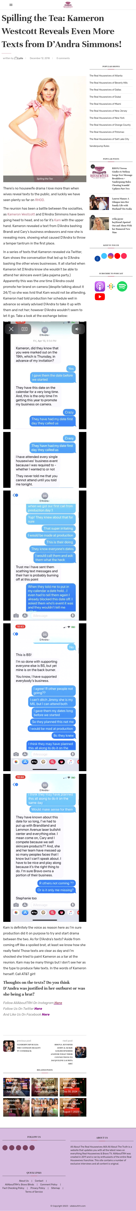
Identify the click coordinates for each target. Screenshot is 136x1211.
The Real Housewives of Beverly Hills (109, 82)
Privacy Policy (37, 1188)
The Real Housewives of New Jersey (108, 111)
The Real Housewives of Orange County (110, 125)
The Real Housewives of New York (107, 118)
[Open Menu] (11, 4)
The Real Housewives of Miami (105, 104)
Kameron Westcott (21, 214)
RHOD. (40, 200)
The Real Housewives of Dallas (105, 89)
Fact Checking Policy (13, 1188)
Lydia (19, 58)
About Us (24, 1181)
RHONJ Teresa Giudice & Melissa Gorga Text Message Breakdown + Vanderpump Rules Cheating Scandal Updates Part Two (122, 178)
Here (58, 1003)
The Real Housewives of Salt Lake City (109, 139)
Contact (39, 1181)
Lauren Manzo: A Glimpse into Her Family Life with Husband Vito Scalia (122, 203)
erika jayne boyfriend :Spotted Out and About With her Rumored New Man (122, 226)
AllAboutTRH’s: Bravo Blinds (19, 1184)
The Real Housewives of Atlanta (106, 75)
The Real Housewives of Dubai (105, 97)
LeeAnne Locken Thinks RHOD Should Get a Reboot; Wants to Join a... (73, 1099)
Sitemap (55, 1188)
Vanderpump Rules (99, 146)
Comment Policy (48, 1184)
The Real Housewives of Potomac (107, 132)
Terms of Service (34, 1192)
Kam (57, 220)
